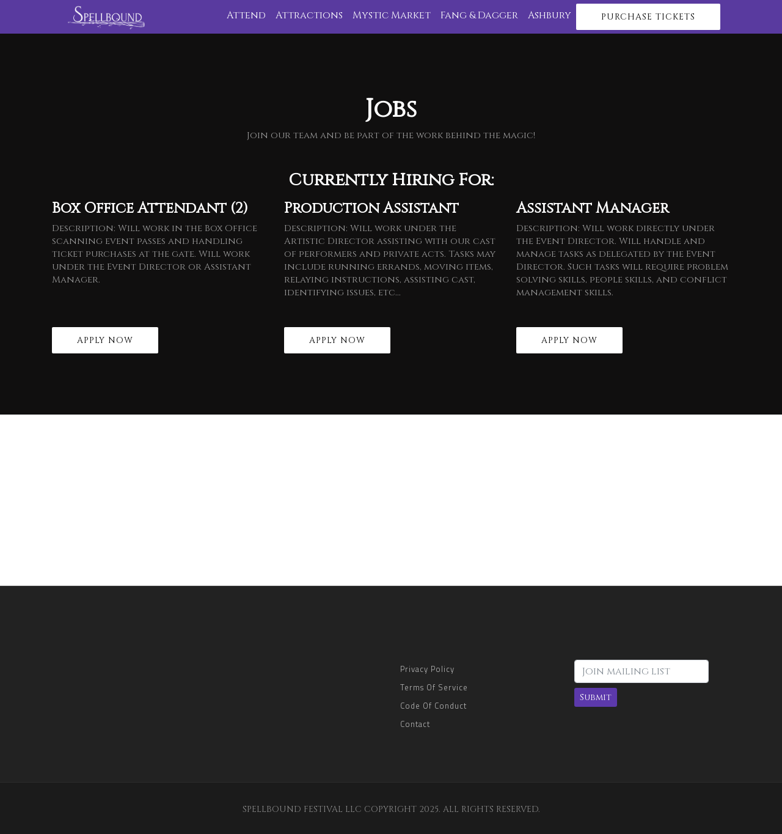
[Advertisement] (391, 500)
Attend (246, 15)
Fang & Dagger (479, 15)
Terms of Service (434, 687)
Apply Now (105, 340)
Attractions (309, 15)
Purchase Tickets (648, 17)
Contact (415, 724)
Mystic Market (392, 15)
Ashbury (549, 15)
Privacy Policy (427, 669)
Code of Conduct (433, 705)
